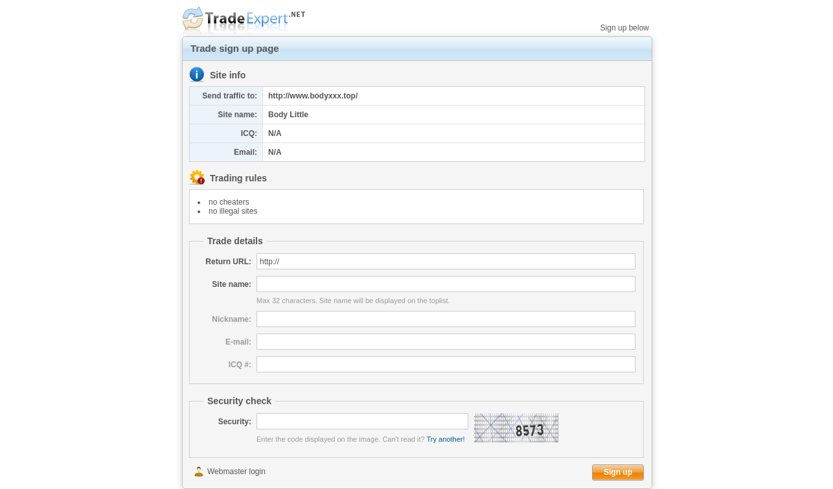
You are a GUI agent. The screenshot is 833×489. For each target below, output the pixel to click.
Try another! (446, 439)
